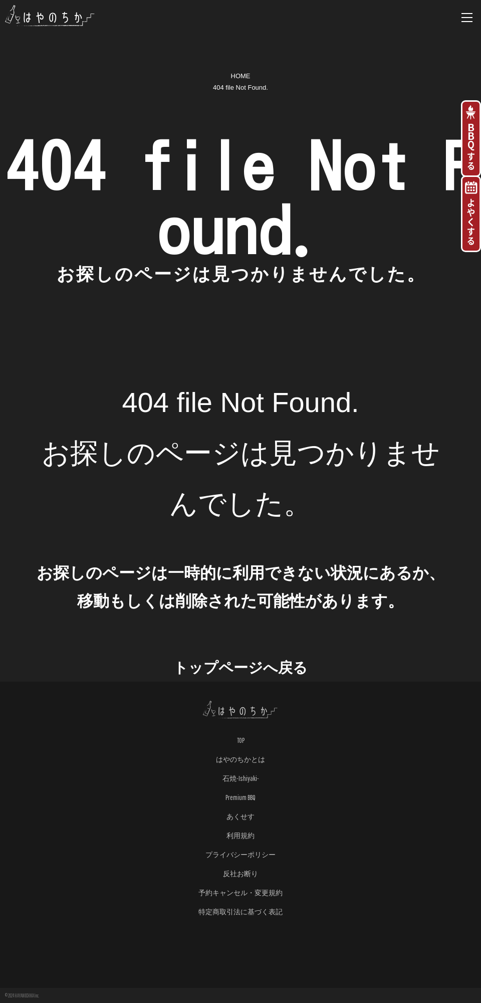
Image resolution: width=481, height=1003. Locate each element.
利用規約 (240, 836)
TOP (241, 740)
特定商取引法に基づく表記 (240, 912)
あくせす (240, 817)
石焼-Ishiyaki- (240, 778)
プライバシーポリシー (240, 855)
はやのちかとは (240, 759)
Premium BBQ (240, 797)
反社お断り (240, 874)
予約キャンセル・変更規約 (240, 893)
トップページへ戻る (240, 668)
